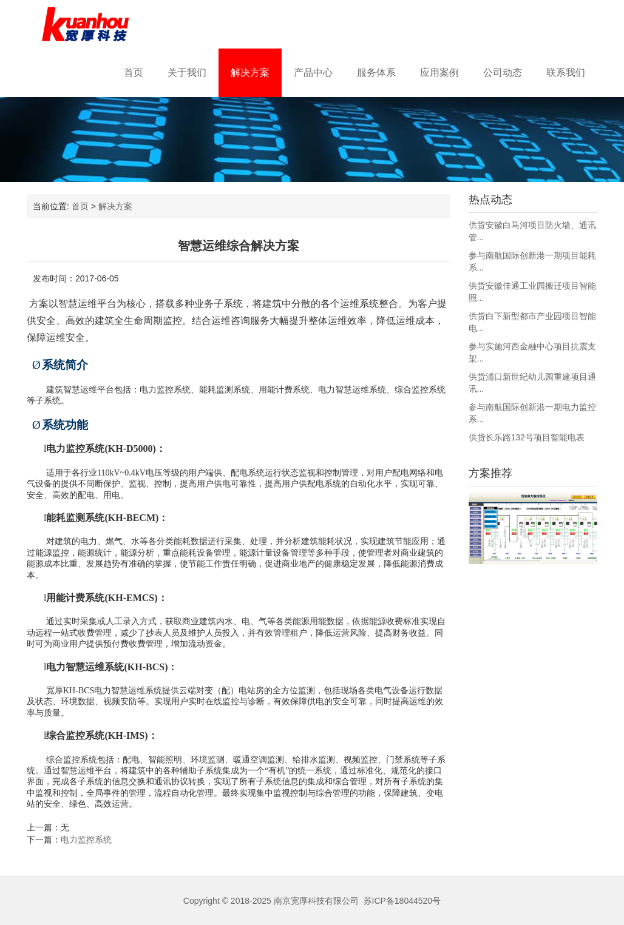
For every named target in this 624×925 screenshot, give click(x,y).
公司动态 (502, 72)
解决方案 (250, 72)
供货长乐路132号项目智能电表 (527, 437)
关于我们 (187, 72)
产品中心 (313, 72)
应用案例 (439, 72)
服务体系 (376, 72)
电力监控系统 (86, 839)
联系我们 (565, 72)
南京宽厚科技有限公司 (316, 901)
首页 (133, 72)
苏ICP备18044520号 (402, 901)
